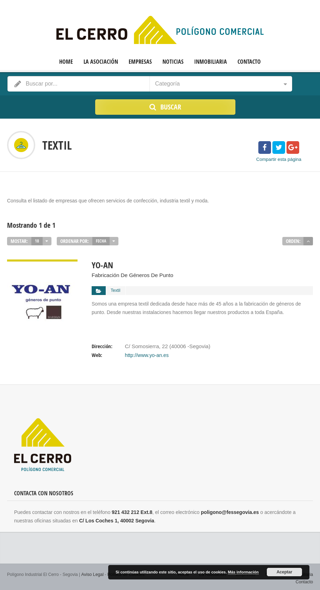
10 (37, 241)
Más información (243, 572)
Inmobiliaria (210, 61)
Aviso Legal (92, 572)
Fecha (101, 241)
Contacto (249, 61)
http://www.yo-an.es (146, 353)
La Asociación (101, 61)
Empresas (140, 61)
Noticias (173, 61)
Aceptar (285, 572)
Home (66, 61)
